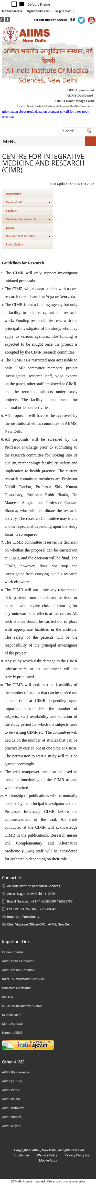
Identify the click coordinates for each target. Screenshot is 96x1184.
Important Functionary (23, 917)
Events (10, 227)
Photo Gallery (14, 244)
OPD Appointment (80, 90)
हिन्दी (72, 20)
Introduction (13, 194)
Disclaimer (21, 1155)
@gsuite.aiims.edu (38, 11)
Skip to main (63, 11)
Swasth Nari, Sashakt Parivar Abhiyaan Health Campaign (54, 106)
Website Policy (47, 1155)
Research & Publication (28, 236)
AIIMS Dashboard (80, 95)
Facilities (11, 211)
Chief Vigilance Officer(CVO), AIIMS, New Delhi (39, 924)
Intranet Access (12, 11)
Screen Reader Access (50, 20)
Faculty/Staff (28, 202)
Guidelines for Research (28, 219)
